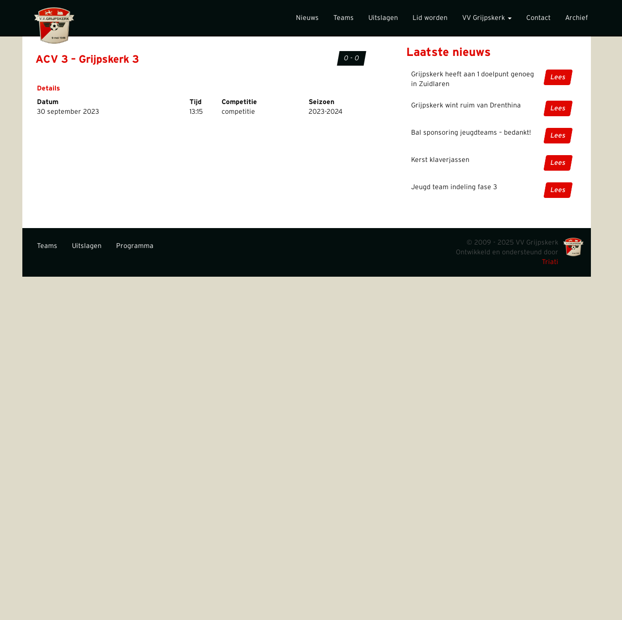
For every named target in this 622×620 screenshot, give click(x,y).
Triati (550, 262)
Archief (576, 18)
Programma (135, 246)
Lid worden (430, 18)
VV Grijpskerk (487, 18)
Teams (343, 18)
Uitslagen (383, 18)
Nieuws (307, 18)
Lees (558, 77)
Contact (538, 18)
